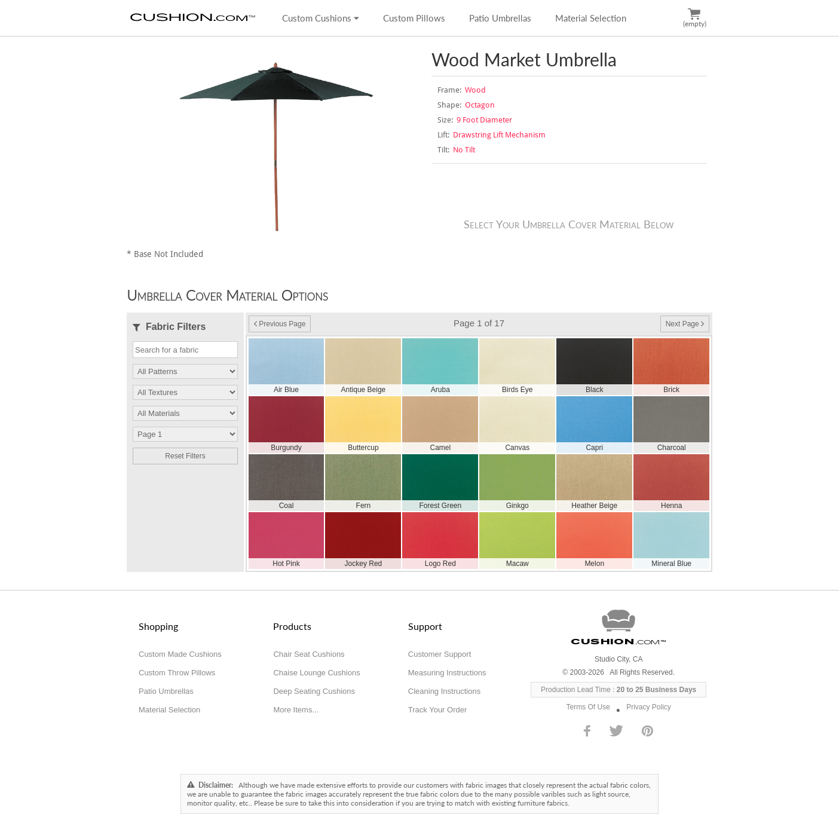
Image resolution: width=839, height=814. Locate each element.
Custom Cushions (320, 18)
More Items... (296, 709)
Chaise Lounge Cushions (316, 672)
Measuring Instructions (447, 672)
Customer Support (439, 654)
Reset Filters (185, 456)
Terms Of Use (588, 707)
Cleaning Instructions (444, 691)
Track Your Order (437, 709)
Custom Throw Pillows (177, 672)
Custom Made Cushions (180, 654)
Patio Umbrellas (500, 18)
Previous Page (279, 324)
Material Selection (590, 18)
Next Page (685, 324)
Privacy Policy (648, 707)
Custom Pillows (414, 18)
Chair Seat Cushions (308, 654)
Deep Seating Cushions (314, 691)
